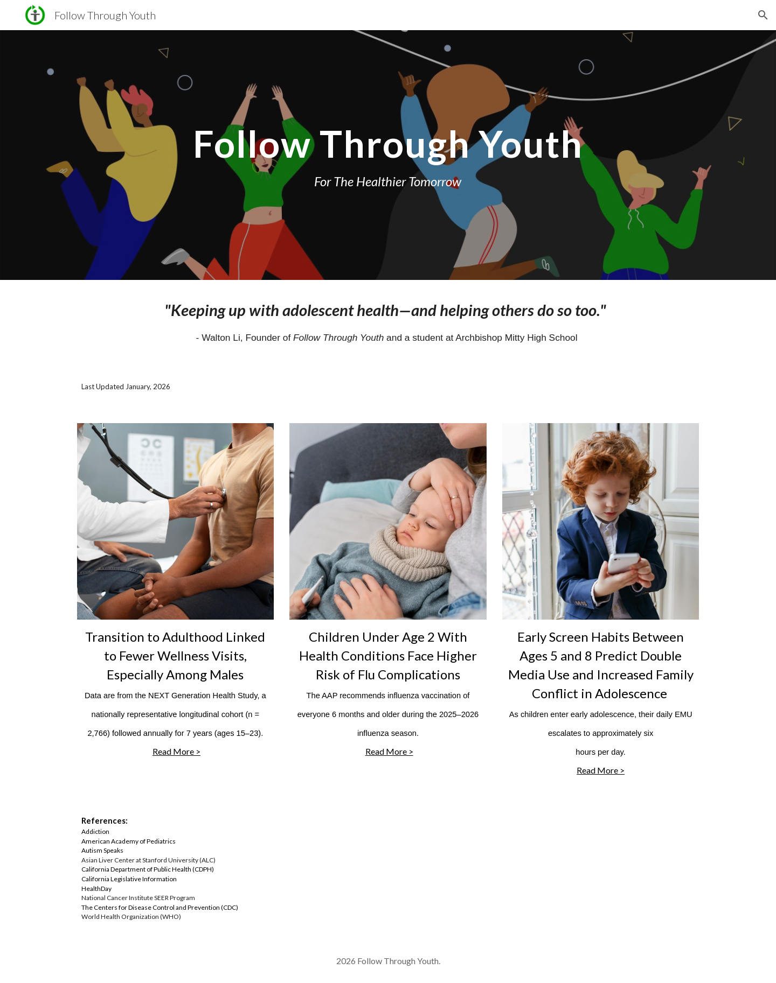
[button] (763, 15)
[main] (388, 155)
